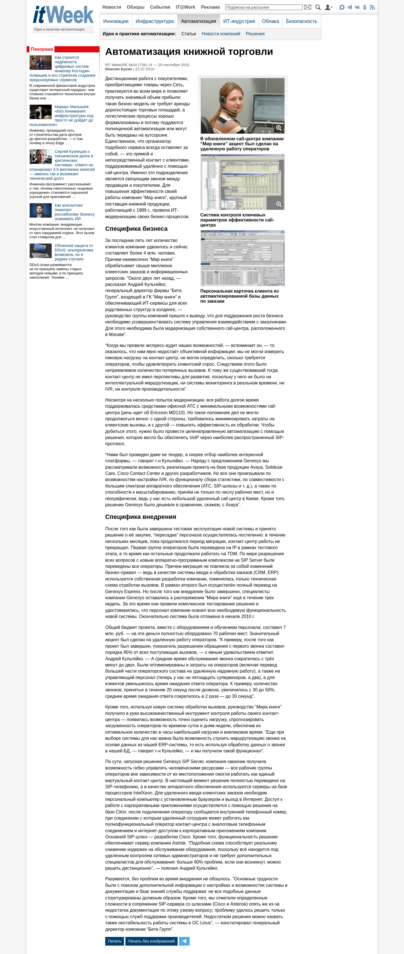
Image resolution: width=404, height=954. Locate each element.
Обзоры (135, 7)
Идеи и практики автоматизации (59, 29)
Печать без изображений (151, 941)
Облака (270, 21)
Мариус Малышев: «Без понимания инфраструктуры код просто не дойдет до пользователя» (61, 115)
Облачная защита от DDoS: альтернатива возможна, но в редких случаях (74, 252)
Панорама (42, 49)
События (160, 7)
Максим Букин (118, 69)
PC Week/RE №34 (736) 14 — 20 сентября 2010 (147, 65)
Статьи (189, 33)
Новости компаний (221, 33)
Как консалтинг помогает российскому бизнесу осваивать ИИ (75, 212)
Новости (111, 7)
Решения (255, 33)
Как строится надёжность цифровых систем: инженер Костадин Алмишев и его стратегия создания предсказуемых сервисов (62, 68)
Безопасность (301, 21)
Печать (114, 941)
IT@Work (186, 7)
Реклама (210, 7)
